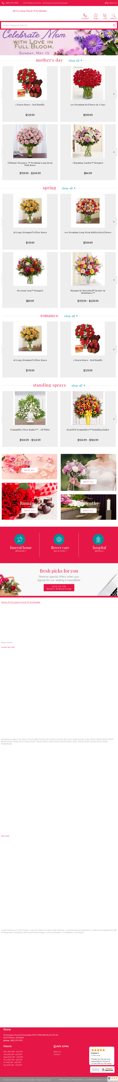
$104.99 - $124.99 (30, 440)
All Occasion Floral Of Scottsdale (29, 10)
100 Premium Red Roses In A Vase (88, 104)
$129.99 (30, 115)
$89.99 (30, 301)
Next (114, 94)
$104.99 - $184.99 (88, 440)
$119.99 (30, 242)
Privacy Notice (77, 1080)
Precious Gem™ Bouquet (30, 290)
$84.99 (88, 173)
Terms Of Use (64, 1080)
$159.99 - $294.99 (30, 173)
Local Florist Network (94, 1080)
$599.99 (88, 115)
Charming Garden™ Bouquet (88, 162)
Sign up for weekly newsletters (59, 587)
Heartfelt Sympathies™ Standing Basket (88, 429)
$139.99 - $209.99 (88, 301)
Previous (3, 94)
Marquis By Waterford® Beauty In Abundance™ (88, 291)
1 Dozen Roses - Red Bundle (30, 104)
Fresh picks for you (59, 575)
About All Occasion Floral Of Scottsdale (20, 602)
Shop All (74, 60)
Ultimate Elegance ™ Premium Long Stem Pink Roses (30, 164)
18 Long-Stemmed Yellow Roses (30, 232)
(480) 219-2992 (12, 3)
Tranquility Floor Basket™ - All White (30, 429)
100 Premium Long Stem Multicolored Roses (88, 232)
